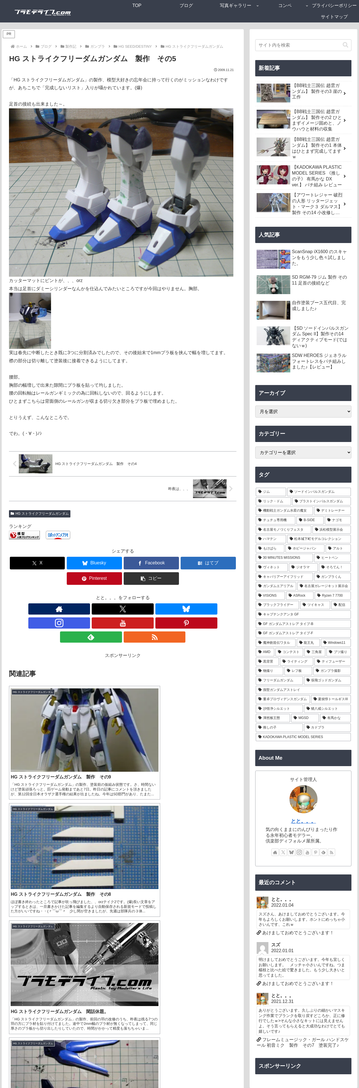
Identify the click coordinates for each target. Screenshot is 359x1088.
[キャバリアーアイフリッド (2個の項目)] (284, 577)
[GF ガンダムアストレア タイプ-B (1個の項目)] (303, 624)
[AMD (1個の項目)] (265, 652)
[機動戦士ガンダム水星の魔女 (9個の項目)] (284, 511)
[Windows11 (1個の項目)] (336, 643)
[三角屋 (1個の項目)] (314, 652)
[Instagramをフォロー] (116, 593)
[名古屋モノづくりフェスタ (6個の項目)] (283, 530)
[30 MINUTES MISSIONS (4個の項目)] (284, 558)
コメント (21, 850)
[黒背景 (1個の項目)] (267, 662)
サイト (15, 957)
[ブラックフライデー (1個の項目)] (277, 605)
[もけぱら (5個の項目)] (270, 548)
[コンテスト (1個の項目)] (289, 652)
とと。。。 (303, 821)
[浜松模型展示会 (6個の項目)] (331, 530)
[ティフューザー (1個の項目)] (332, 662)
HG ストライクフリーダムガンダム (39, 514)
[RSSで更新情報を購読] (168, 593)
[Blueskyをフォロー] (103, 593)
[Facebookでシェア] (104, 563)
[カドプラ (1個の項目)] (327, 727)
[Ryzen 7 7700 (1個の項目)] (333, 596)
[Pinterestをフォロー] (142, 593)
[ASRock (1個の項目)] (300, 596)
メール (15, 937)
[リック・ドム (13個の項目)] (273, 501)
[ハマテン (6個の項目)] (271, 539)
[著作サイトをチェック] (77, 593)
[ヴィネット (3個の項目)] (272, 567)
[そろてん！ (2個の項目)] (335, 567)
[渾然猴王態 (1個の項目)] (273, 718)
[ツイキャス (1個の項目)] (315, 605)
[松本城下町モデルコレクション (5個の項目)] (319, 539)
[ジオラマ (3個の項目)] (303, 567)
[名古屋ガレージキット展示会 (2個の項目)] (324, 586)
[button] (218, 563)
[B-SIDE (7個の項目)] (310, 520)
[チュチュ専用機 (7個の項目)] (275, 520)
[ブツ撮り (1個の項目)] (338, 652)
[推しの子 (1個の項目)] (279, 727)
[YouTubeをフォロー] (129, 593)
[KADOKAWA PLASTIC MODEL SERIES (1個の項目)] (303, 737)
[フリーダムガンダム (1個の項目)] (279, 680)
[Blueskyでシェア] (65, 563)
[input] (303, 45)
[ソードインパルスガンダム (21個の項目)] (319, 492)
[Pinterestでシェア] (180, 563)
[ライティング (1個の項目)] (296, 662)
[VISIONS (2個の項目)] (270, 596)
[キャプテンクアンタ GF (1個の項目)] (303, 614)
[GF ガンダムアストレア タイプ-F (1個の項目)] (303, 633)
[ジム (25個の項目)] (271, 492)
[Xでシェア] (27, 563)
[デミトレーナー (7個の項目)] (332, 511)
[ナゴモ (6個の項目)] (338, 520)
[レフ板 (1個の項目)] (298, 671)
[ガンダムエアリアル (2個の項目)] (276, 586)
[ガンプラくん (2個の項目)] (332, 577)
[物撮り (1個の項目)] (270, 671)
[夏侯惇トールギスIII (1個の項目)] (331, 699)
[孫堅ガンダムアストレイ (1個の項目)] (303, 690)
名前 (13, 917)
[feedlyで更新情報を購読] (155, 593)
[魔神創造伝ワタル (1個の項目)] (276, 643)
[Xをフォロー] (90, 593)
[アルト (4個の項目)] (338, 548)
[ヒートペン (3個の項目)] (332, 558)
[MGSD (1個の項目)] (305, 718)
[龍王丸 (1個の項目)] (308, 643)
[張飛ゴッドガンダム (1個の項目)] (327, 680)
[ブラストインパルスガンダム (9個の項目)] (321, 501)
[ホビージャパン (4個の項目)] (305, 548)
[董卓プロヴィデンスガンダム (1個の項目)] (283, 699)
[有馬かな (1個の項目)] (335, 718)
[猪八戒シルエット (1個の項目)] (327, 709)
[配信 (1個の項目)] (341, 605)
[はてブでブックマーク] (142, 563)
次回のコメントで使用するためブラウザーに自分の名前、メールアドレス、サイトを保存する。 (111, 977)
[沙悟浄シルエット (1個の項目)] (279, 709)
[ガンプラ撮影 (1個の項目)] (332, 671)
